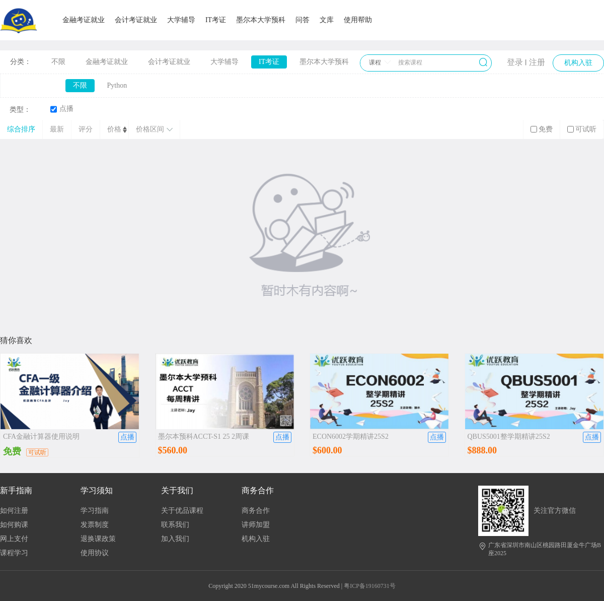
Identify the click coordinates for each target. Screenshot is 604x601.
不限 (58, 61)
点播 (61, 109)
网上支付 (14, 539)
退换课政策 (98, 539)
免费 (542, 129)
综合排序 (21, 129)
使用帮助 (358, 20)
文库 (327, 20)
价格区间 (154, 129)
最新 (57, 129)
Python (117, 85)
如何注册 (14, 510)
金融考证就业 (83, 20)
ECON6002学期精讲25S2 (351, 436)
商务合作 (256, 510)
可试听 (581, 129)
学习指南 (95, 510)
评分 (86, 129)
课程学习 (14, 553)
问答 (302, 20)
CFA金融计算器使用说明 (41, 436)
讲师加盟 (256, 524)
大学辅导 (181, 20)
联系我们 (175, 524)
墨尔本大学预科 (260, 20)
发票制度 (95, 524)
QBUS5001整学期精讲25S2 (509, 436)
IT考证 (215, 20)
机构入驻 (256, 539)
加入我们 (175, 539)
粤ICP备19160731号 (370, 585)
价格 (114, 129)
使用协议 (95, 553)
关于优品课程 (182, 510)
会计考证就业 (136, 20)
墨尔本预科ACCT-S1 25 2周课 (204, 436)
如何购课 (14, 524)
